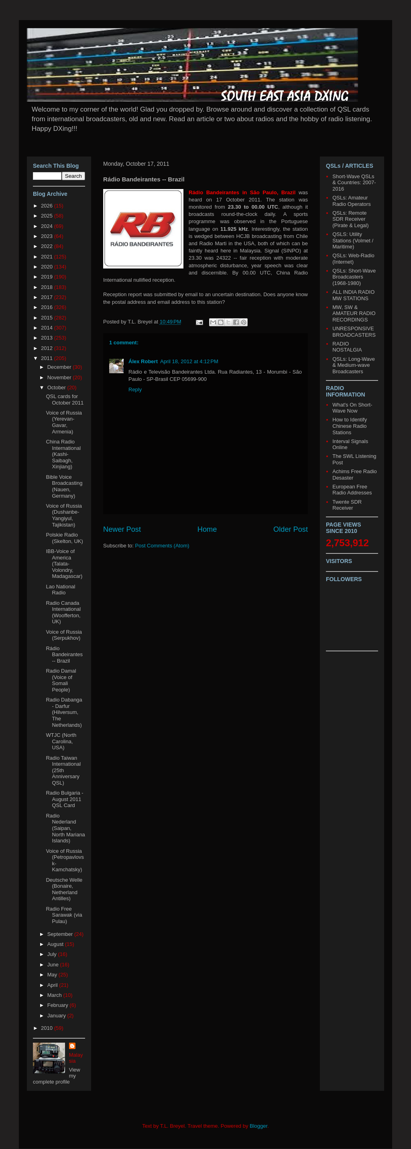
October (57, 387)
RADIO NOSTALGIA (347, 347)
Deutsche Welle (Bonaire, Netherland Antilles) (64, 889)
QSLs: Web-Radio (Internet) (353, 258)
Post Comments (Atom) (162, 546)
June (53, 965)
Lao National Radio (60, 590)
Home (207, 529)
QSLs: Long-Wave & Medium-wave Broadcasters (353, 365)
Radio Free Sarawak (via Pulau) (64, 915)
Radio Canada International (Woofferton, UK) (63, 612)
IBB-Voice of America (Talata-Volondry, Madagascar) (64, 563)
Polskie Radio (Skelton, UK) (64, 538)
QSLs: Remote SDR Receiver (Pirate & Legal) (350, 219)
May (53, 975)
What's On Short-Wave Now (352, 408)
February (58, 1005)
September (60, 934)
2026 (47, 206)
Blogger (258, 1126)
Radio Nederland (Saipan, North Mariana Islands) (65, 828)
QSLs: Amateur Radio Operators (351, 201)
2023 (47, 236)
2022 (47, 246)
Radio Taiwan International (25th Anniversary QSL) (63, 770)
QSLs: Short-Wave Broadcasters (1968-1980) (354, 277)
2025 (47, 216)
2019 (47, 277)
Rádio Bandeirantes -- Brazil (64, 654)
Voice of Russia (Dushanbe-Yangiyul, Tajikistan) (64, 515)
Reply (135, 389)
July (52, 954)
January (57, 1016)
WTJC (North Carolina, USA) (61, 741)
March (55, 995)
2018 (47, 287)
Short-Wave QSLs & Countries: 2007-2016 (354, 182)
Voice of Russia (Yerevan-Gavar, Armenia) (64, 422)
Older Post (290, 529)
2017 (47, 297)
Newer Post (122, 529)
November (60, 377)
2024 (47, 226)
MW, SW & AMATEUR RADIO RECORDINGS (353, 313)
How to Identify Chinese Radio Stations (349, 426)
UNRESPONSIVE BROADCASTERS (354, 331)
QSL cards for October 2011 (64, 399)
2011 (47, 358)
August (56, 944)
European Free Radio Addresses (352, 490)
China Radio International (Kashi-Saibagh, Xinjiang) (63, 454)
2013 (47, 338)
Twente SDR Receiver (347, 505)
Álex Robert (143, 361)
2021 (47, 257)
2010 (47, 1028)
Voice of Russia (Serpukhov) (64, 635)
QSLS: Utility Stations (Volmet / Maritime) (352, 240)
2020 (47, 267)
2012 (47, 348)
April (53, 985)
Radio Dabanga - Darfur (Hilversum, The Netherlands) (64, 712)
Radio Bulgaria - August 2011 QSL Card (64, 799)
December (60, 367)
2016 (47, 307)
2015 (47, 318)
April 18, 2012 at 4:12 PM (189, 361)
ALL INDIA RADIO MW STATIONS (353, 295)
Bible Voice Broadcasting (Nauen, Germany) (64, 486)
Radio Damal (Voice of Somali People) (61, 680)
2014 (47, 328)
